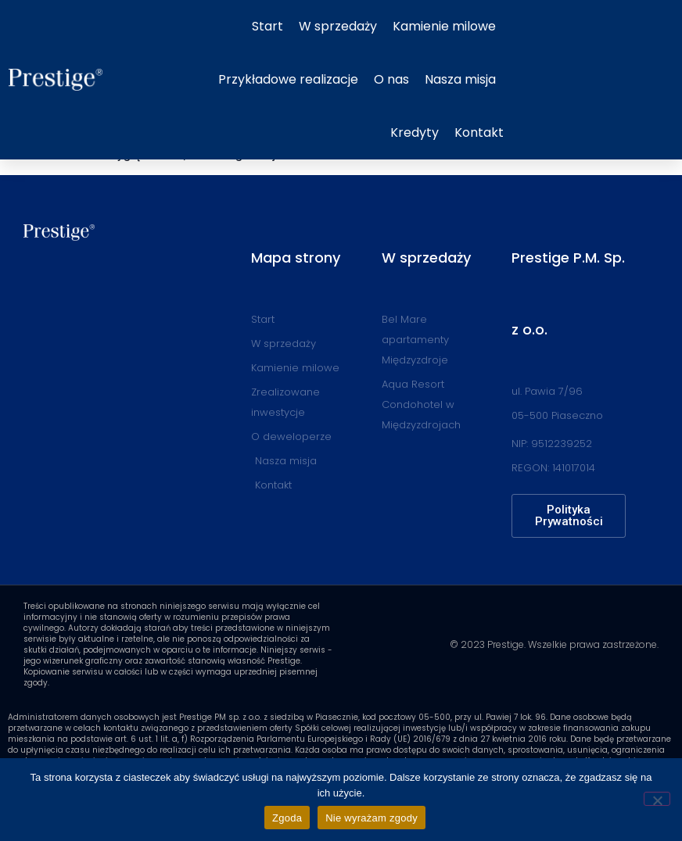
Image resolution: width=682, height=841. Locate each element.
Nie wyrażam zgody (371, 818)
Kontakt (479, 132)
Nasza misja (460, 79)
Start (267, 26)
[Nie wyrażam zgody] (657, 799)
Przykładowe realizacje (288, 79)
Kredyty (414, 132)
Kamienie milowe (444, 26)
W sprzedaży (338, 26)
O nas (391, 79)
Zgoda (287, 818)
